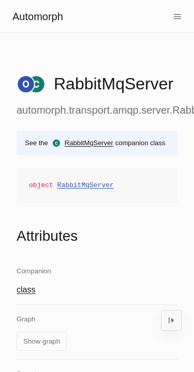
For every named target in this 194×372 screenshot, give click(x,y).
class (26, 289)
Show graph (41, 341)
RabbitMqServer (89, 143)
